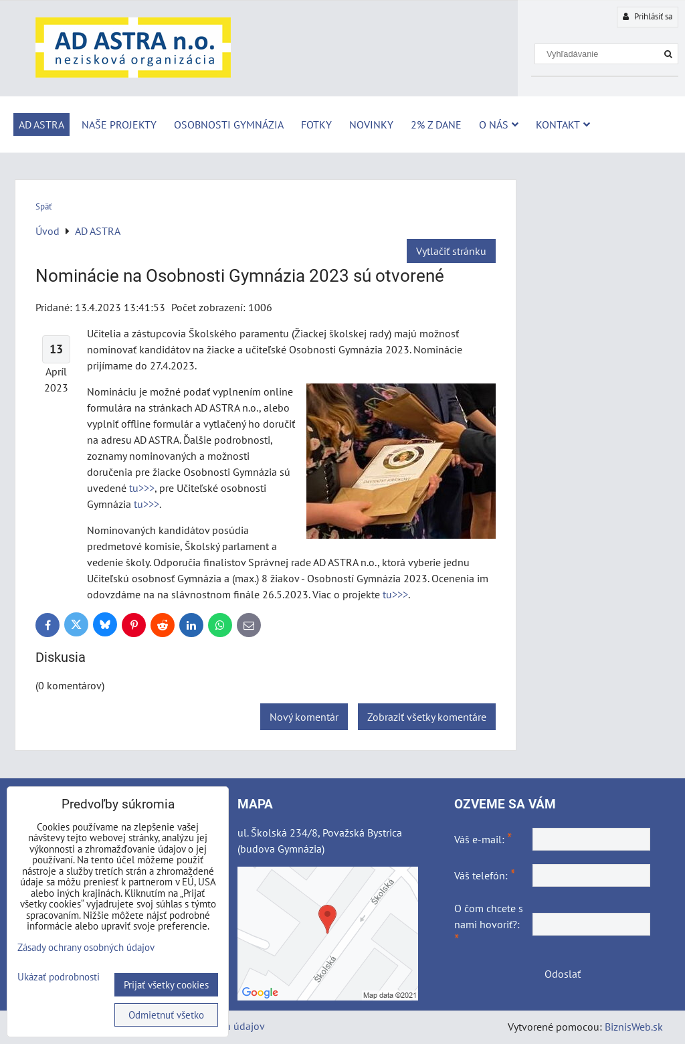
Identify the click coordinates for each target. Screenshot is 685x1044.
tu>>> (142, 488)
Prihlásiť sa (647, 16)
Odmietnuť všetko (166, 1015)
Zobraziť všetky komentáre (426, 716)
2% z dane (436, 124)
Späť (43, 206)
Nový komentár (304, 716)
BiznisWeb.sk (634, 1026)
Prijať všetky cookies (166, 984)
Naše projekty (119, 124)
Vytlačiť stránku (451, 251)
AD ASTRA (41, 124)
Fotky (316, 124)
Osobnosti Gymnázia (229, 124)
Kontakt (563, 124)
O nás (498, 124)
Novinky (371, 124)
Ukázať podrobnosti (58, 977)
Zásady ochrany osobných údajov (86, 947)
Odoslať (563, 973)
